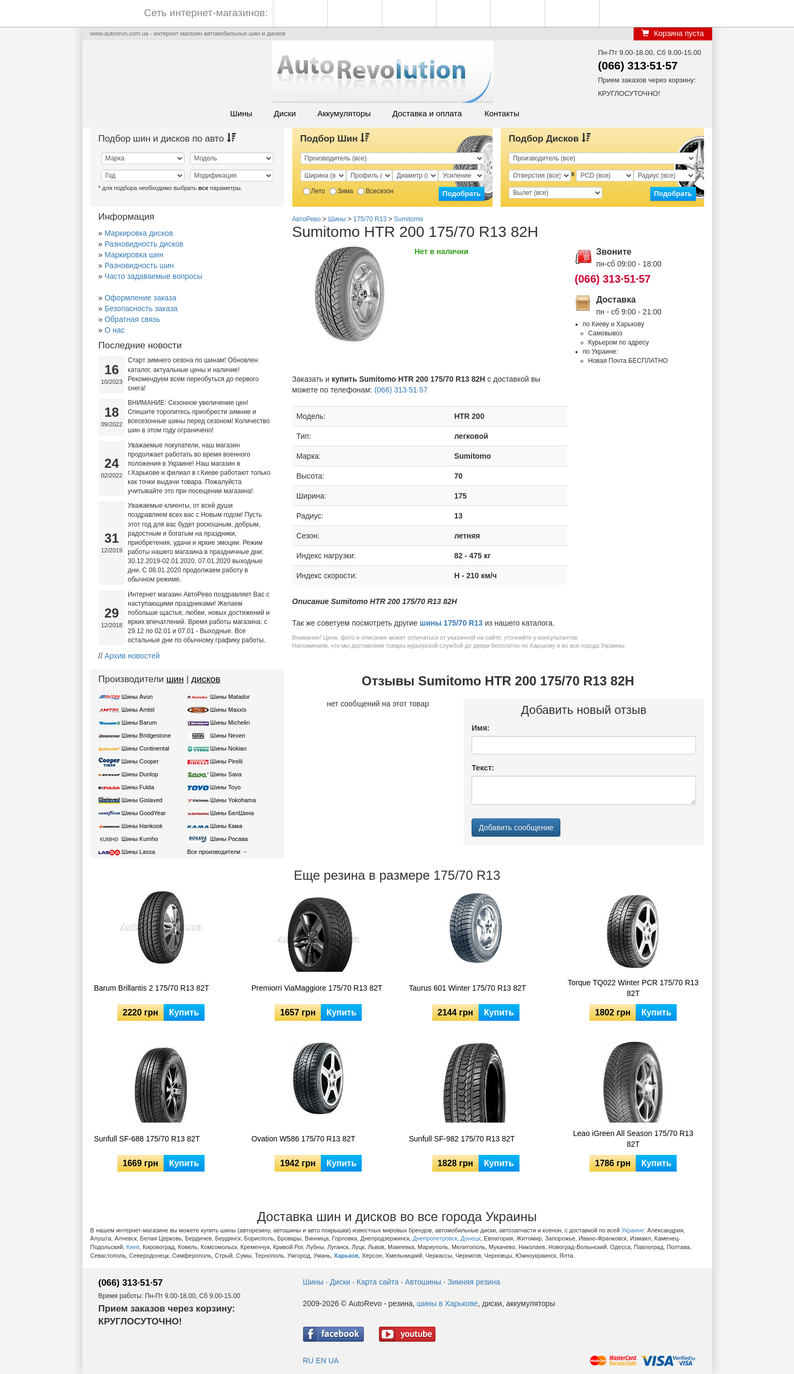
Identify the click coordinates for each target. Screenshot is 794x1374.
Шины (241, 113)
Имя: (480, 728)
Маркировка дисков (138, 233)
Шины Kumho (140, 839)
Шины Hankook (142, 826)
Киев (132, 1247)
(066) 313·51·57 (638, 65)
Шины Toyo (225, 787)
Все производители (214, 852)
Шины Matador (230, 696)
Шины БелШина (232, 813)
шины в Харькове (447, 1303)
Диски (285, 113)
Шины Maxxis (228, 709)
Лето (314, 191)
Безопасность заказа (141, 308)
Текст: (483, 767)
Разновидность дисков (143, 244)
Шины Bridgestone (146, 735)
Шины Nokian (228, 748)
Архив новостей (132, 655)
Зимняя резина (473, 1282)
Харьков (346, 1255)
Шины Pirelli (226, 761)
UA (333, 1360)
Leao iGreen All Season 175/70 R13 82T (633, 1138)
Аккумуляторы (343, 113)
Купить (184, 1012)
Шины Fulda (138, 787)
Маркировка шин (133, 254)
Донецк (471, 1238)
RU (308, 1360)
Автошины (423, 1282)
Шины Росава (229, 839)
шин (175, 679)
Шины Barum (139, 722)
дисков (205, 679)
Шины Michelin (230, 722)
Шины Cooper (140, 761)
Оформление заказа (140, 297)
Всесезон (375, 191)
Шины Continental (146, 748)
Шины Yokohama (233, 800)
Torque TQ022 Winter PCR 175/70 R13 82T (633, 988)
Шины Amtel (138, 709)
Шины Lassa (139, 852)
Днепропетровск (435, 1238)
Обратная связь (132, 319)
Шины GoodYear (144, 813)
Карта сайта (378, 1282)
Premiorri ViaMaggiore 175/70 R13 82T (316, 988)
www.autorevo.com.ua (119, 33)
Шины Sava (226, 774)
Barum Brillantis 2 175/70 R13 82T (151, 988)
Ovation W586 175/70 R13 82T (303, 1138)
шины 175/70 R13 (451, 623)
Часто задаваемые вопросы (153, 276)
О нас (114, 330)
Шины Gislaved (142, 800)
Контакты (501, 113)
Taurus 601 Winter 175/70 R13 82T (467, 988)
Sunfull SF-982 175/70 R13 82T (462, 1138)
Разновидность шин (139, 265)
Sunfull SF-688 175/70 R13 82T (147, 1138)
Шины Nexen (227, 735)
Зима (341, 191)
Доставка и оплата (427, 113)
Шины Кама (226, 826)
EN (321, 1360)
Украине (632, 1230)
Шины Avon (137, 696)
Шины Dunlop (140, 774)
